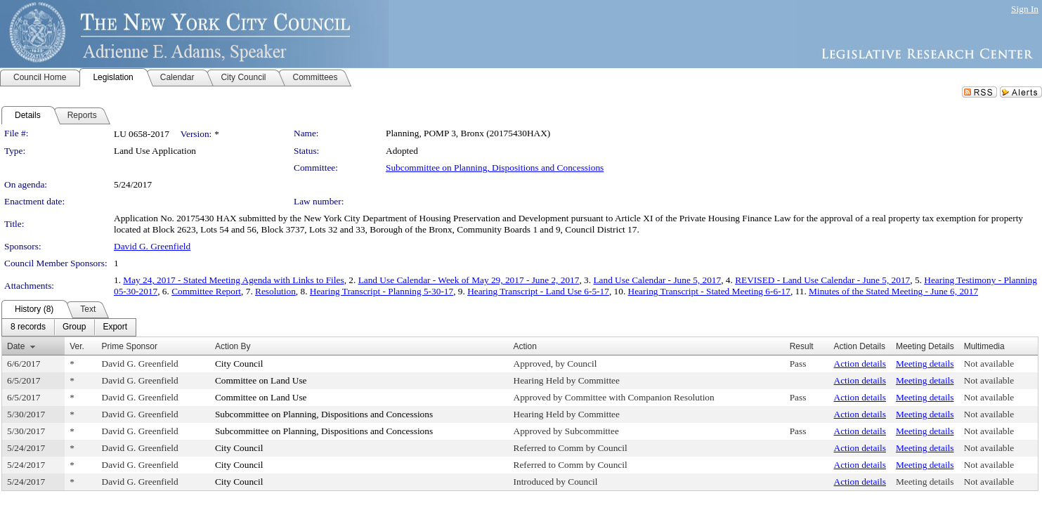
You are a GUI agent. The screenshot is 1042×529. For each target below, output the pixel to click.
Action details (860, 363)
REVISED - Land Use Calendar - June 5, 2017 (822, 280)
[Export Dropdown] (115, 327)
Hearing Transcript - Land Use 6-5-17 (538, 291)
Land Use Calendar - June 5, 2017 (657, 280)
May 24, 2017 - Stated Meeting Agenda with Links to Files (233, 280)
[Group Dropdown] (74, 327)
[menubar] (68, 327)
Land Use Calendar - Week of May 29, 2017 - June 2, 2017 (469, 280)
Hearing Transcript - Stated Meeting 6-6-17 (709, 291)
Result (802, 346)
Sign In (1024, 9)
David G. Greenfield (152, 246)
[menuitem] (28, 327)
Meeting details (925, 363)
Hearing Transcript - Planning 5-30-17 (381, 291)
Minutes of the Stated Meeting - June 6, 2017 (893, 291)
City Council (239, 363)
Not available (989, 363)
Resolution (275, 291)
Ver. (77, 346)
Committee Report (206, 291)
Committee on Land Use (261, 380)
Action (525, 346)
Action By (233, 346)
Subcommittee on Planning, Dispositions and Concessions (495, 167)
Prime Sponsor (129, 346)
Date (16, 346)
